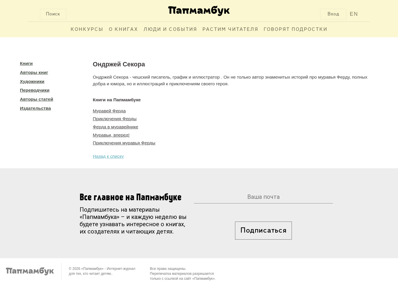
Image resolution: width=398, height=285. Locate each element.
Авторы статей (36, 99)
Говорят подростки (295, 29)
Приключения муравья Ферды (124, 142)
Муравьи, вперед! (111, 134)
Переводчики (34, 90)
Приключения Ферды (114, 118)
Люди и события (170, 29)
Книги (26, 63)
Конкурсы (87, 29)
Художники (32, 81)
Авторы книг (34, 72)
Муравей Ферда (109, 110)
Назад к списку (108, 156)
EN (354, 14)
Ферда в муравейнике (115, 126)
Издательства (35, 108)
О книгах (123, 29)
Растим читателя (230, 29)
